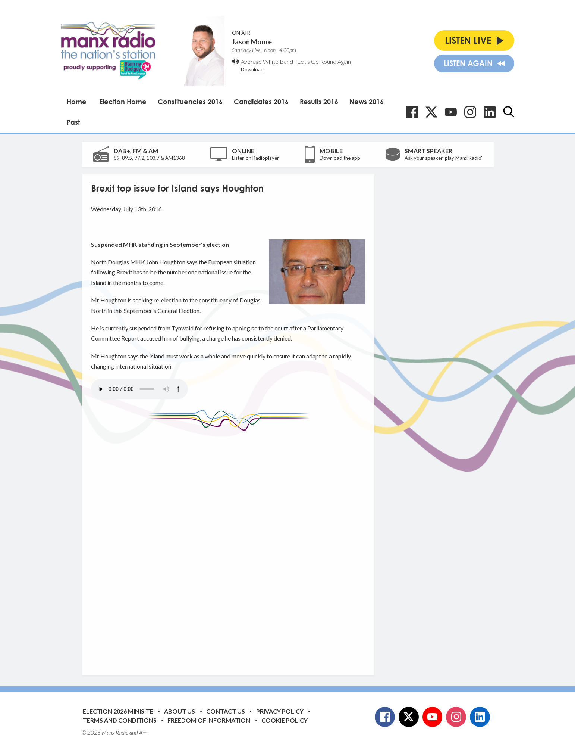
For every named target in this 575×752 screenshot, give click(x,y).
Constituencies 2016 (190, 101)
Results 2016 (319, 101)
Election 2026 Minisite (118, 711)
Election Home (123, 101)
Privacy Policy (280, 711)
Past (73, 122)
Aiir (143, 732)
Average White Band (267, 61)
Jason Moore (252, 42)
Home (77, 101)
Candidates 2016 (261, 101)
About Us (179, 711)
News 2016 (366, 101)
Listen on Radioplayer (255, 158)
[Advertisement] (231, 547)
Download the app (340, 158)
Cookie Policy (284, 720)
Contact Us (225, 711)
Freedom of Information (208, 720)
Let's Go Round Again (324, 61)
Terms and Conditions (120, 720)
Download (252, 69)
